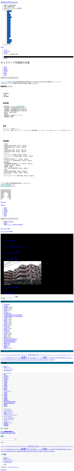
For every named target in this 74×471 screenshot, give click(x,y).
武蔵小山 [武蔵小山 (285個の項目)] (69, 357)
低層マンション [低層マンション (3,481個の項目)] (29, 357)
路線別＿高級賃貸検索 (10, 5)
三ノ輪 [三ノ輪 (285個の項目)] (4, 357)
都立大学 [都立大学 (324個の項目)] (37, 359)
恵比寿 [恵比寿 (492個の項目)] (60, 357)
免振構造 (6, 425)
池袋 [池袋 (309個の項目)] (9, 359)
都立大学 (20, 224)
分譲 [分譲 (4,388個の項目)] (44, 357)
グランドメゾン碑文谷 (10, 240)
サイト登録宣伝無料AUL (7, 431)
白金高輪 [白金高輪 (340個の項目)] (19, 359)
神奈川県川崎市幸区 (10, 342)
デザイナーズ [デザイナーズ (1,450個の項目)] (33, 355)
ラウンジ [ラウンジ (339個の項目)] (69, 354)
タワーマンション (8, 412)
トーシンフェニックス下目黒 (11, 252)
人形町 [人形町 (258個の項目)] (19, 357)
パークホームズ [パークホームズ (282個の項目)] (49, 354)
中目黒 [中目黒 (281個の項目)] (14, 357)
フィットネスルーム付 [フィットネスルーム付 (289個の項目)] (57, 354)
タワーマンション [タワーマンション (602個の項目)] (22, 354)
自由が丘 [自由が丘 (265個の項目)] (28, 359)
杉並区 (9, 29)
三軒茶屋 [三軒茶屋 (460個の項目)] (8, 357)
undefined (7, 304)
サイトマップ (7, 44)
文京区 (9, 21)
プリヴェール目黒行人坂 (10, 258)
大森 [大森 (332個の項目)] (50, 357)
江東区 (9, 24)
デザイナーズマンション (10, 415)
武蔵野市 (9, 40)
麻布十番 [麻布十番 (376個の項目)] (52, 359)
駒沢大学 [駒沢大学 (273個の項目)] (48, 359)
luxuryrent (3, 202)
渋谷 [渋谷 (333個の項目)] (13, 359)
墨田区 (9, 34)
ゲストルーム (7, 409)
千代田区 (9, 17)
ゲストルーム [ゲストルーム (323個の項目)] (3, 354)
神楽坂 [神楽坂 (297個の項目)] (24, 359)
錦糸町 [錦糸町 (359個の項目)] (41, 359)
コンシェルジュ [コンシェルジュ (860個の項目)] (12, 355)
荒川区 (9, 32)
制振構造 (6, 424)
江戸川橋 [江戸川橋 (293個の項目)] (5, 359)
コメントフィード (8, 369)
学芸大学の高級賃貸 (6, 186)
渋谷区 (9, 14)
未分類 (9, 43)
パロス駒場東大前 (8, 293)
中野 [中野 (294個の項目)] (17, 357)
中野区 (9, 27)
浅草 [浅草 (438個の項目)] (11, 359)
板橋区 (9, 37)
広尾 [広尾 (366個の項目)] (57, 357)
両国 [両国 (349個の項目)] (11, 357)
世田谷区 (9, 11)
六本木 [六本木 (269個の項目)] (40, 357)
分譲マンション (8, 422)
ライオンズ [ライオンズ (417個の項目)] (64, 354)
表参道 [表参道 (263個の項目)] (33, 359)
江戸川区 (9, 41)
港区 (8, 12)
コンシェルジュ (8, 410)
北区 (8, 38)
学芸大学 (15, 224)
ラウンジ (6, 421)
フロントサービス (8, 419)
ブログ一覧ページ (8, 9)
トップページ (7, 373)
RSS (5, 464)
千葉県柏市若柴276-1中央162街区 (13, 315)
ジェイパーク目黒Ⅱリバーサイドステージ (15, 246)
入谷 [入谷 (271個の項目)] (38, 357)
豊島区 (9, 26)
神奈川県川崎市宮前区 (10, 340)
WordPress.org (8, 370)
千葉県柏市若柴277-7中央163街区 (13, 316)
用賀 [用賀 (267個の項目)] (15, 359)
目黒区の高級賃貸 (5, 184)
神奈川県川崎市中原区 (10, 339)
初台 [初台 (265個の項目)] (48, 357)
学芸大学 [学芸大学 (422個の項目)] (53, 357)
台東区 (9, 30)
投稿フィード (7, 367)
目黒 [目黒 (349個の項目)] (22, 359)
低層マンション (8, 224)
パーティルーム (8, 416)
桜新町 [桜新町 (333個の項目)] (63, 357)
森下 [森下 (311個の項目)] (67, 357)
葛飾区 (6, 346)
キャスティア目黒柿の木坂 (8, 82)
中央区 (9, 23)
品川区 (9, 20)
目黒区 (9, 18)
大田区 (9, 35)
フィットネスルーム (9, 418)
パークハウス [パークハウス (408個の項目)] (42, 354)
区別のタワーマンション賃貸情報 (13, 8)
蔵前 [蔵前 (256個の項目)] (31, 359)
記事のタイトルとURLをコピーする (9, 77)
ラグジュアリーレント (9, 2)
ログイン (6, 366)
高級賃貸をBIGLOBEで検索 (8, 433)
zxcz (6, 306)
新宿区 (9, 15)
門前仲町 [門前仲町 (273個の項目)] (44, 359)
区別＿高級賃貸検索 (9, 6)
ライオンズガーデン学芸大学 (11, 287)
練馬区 (7, 343)
